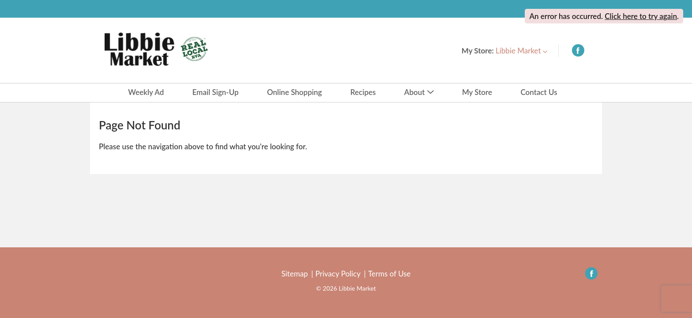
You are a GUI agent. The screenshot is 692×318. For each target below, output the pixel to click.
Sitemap (294, 273)
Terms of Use (389, 273)
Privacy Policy (338, 273)
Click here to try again (641, 16)
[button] (521, 50)
